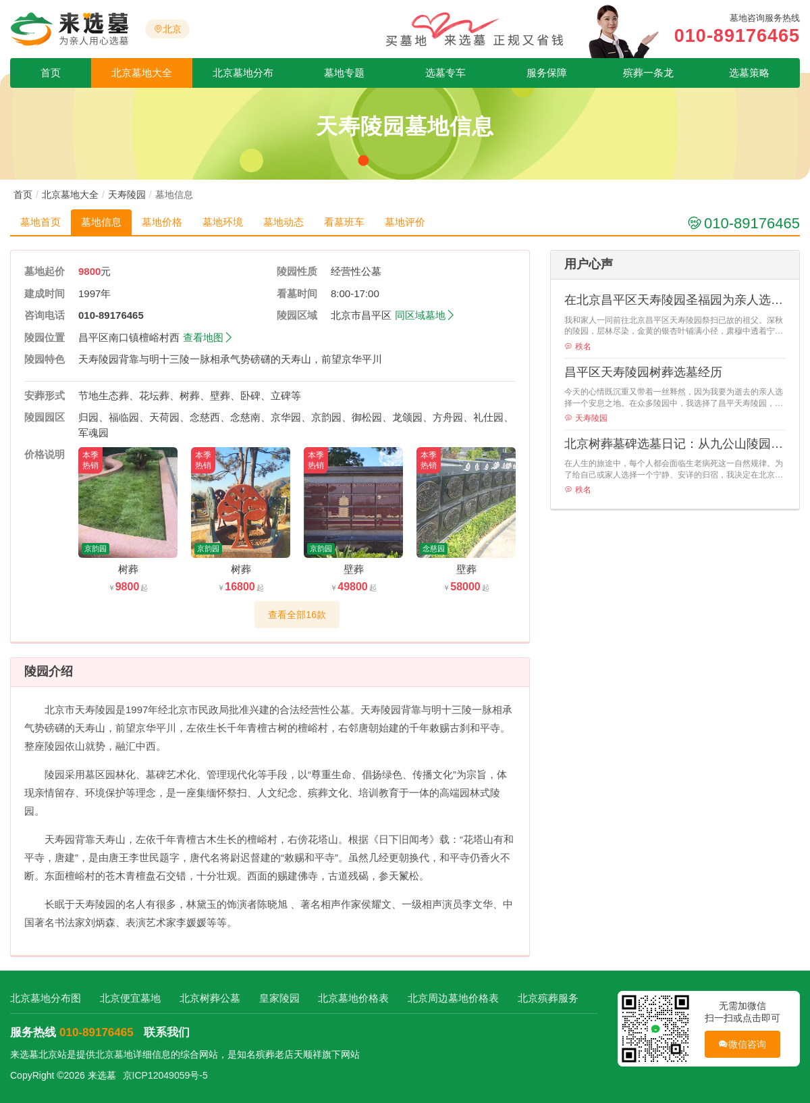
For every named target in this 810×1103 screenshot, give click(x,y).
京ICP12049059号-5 (165, 1075)
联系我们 (167, 1032)
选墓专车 (445, 72)
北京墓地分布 (243, 72)
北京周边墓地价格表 (453, 998)
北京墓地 (114, 1054)
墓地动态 (283, 222)
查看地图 (208, 337)
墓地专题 (344, 72)
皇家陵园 (279, 998)
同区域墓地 (425, 315)
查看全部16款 (297, 614)
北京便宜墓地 (130, 998)
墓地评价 (405, 222)
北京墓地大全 (141, 72)
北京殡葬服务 (548, 998)
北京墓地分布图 (45, 998)
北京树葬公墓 (210, 998)
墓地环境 (222, 222)
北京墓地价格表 (353, 998)
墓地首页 (40, 222)
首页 (50, 72)
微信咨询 (742, 1044)
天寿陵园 (127, 194)
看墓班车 (344, 222)
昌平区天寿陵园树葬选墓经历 (643, 372)
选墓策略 (749, 72)
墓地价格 (162, 222)
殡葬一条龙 (648, 72)
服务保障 (546, 72)
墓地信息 (101, 222)
